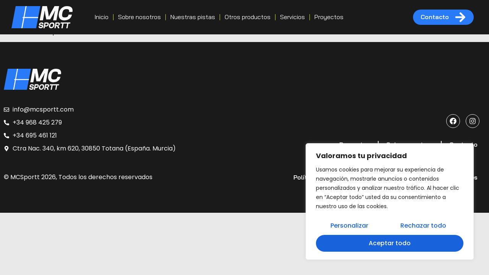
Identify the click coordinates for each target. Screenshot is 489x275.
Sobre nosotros (139, 17)
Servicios (292, 17)
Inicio (101, 17)
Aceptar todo (390, 243)
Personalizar (349, 226)
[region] (390, 202)
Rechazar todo (423, 226)
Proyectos (328, 17)
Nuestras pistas (192, 17)
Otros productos (247, 17)
